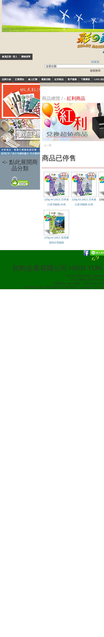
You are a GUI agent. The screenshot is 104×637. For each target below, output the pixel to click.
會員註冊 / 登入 (9, 56)
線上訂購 (32, 79)
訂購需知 (19, 79)
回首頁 (95, 61)
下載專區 (85, 79)
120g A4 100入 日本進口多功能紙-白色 (56, 189)
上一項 (47, 145)
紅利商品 (59, 79)
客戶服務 (72, 79)
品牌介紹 (6, 79)
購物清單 (25, 56)
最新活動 (45, 79)
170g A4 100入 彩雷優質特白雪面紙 (56, 227)
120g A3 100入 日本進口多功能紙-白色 (83, 189)
